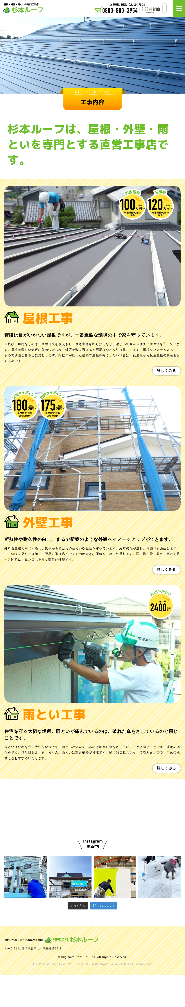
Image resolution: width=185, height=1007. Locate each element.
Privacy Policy (108, 996)
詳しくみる (166, 371)
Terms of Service (134, 996)
